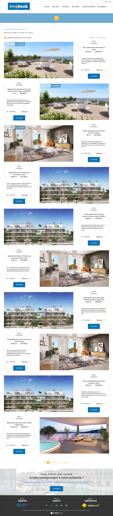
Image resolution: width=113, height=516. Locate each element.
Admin (71, 510)
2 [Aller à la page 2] (51, 462)
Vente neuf (21, 29)
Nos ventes (75, 7)
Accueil (46, 7)
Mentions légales (65, 510)
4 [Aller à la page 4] (58, 462)
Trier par (92, 38)
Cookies (88, 510)
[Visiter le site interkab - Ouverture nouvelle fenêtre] (93, 505)
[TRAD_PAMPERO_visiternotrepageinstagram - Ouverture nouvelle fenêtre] (56, 505)
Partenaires (76, 510)
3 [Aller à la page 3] (54, 462)
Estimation (65, 7)
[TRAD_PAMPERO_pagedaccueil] (19, 9)
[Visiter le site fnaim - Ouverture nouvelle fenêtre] (84, 505)
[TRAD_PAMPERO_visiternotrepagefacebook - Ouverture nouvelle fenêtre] (46, 505)
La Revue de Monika (88, 7)
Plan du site (58, 510)
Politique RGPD (82, 510)
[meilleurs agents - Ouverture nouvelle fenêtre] (22, 505)
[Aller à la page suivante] (68, 462)
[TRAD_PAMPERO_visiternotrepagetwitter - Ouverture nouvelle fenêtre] (51, 505)
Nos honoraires (52, 510)
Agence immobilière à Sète (10, 29)
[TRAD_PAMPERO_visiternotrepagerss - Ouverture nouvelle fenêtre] (66, 505)
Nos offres (55, 7)
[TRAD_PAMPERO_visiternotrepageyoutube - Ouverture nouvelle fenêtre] (61, 505)
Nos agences (102, 7)
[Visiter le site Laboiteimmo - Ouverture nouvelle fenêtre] (56, 513)
